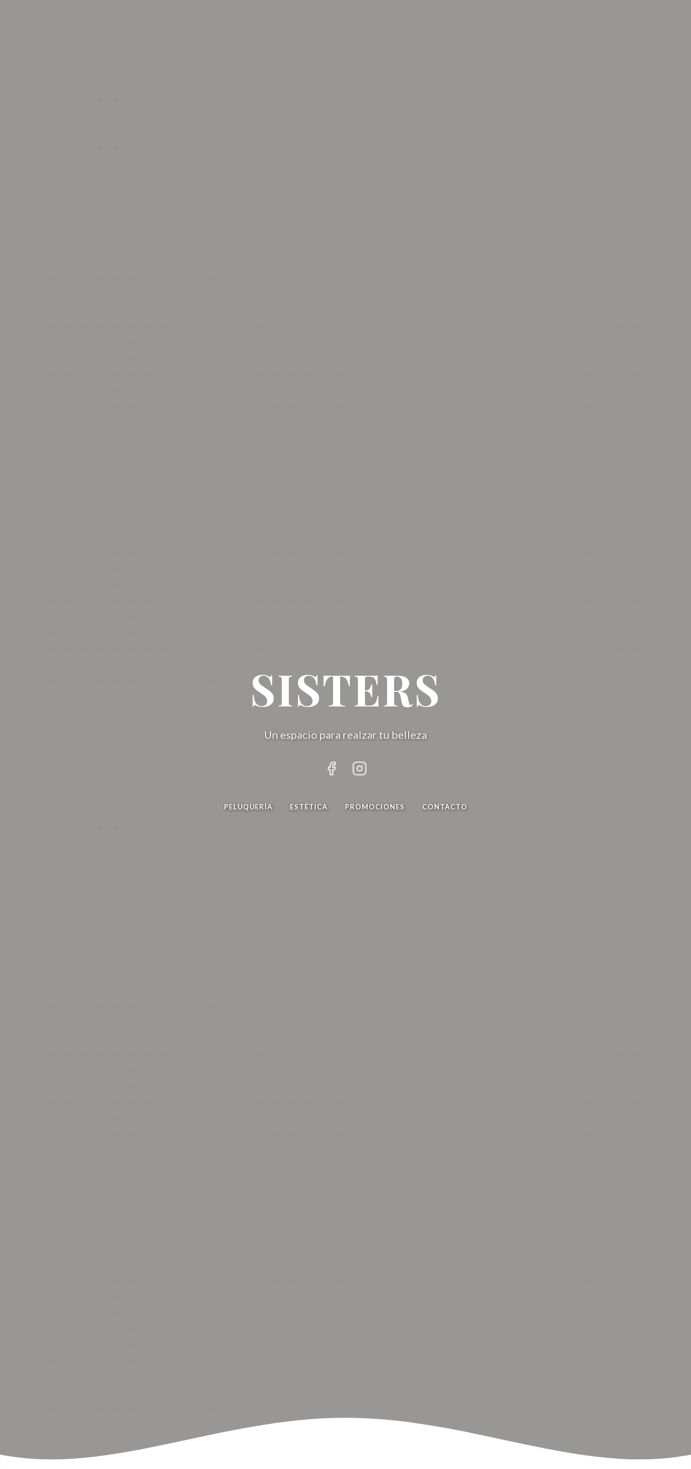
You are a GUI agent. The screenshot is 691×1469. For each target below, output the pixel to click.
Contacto (445, 806)
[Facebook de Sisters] (331, 770)
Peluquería (248, 806)
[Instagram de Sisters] (359, 770)
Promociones (375, 806)
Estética (309, 806)
